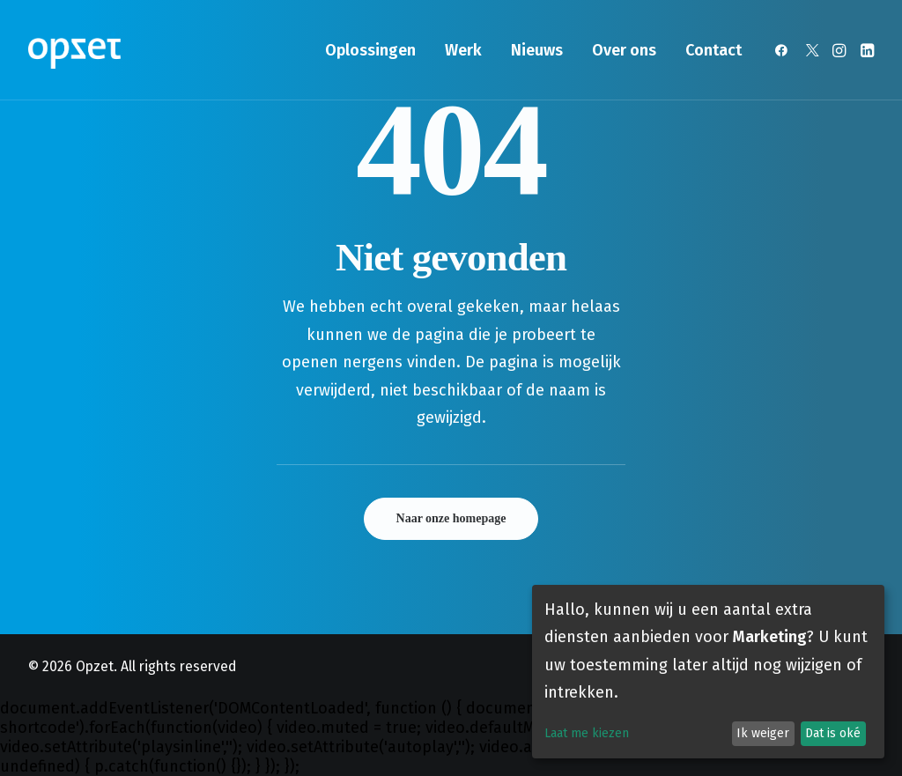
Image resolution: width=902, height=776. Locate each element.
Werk (463, 50)
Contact (713, 50)
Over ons (624, 50)
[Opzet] (74, 50)
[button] (784, 50)
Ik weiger (762, 733)
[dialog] (708, 671)
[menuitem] (370, 50)
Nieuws (537, 50)
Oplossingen (370, 50)
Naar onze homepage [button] (451, 518)
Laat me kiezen (586, 733)
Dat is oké (833, 733)
